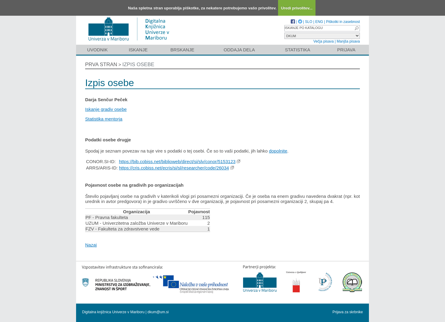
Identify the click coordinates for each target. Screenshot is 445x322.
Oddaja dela (239, 49)
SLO (308, 22)
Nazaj (91, 244)
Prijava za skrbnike (347, 312)
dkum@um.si (158, 312)
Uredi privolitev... (297, 8)
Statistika (297, 49)
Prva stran (101, 64)
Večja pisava (323, 41)
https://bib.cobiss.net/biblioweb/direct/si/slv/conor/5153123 (177, 161)
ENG (319, 22)
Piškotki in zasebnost (343, 22)
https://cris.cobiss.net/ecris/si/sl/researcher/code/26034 (174, 167)
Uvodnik (97, 49)
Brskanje (182, 49)
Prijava (346, 49)
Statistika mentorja (103, 118)
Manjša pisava (348, 41)
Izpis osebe (138, 64)
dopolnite (278, 150)
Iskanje (138, 49)
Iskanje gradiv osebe (106, 109)
